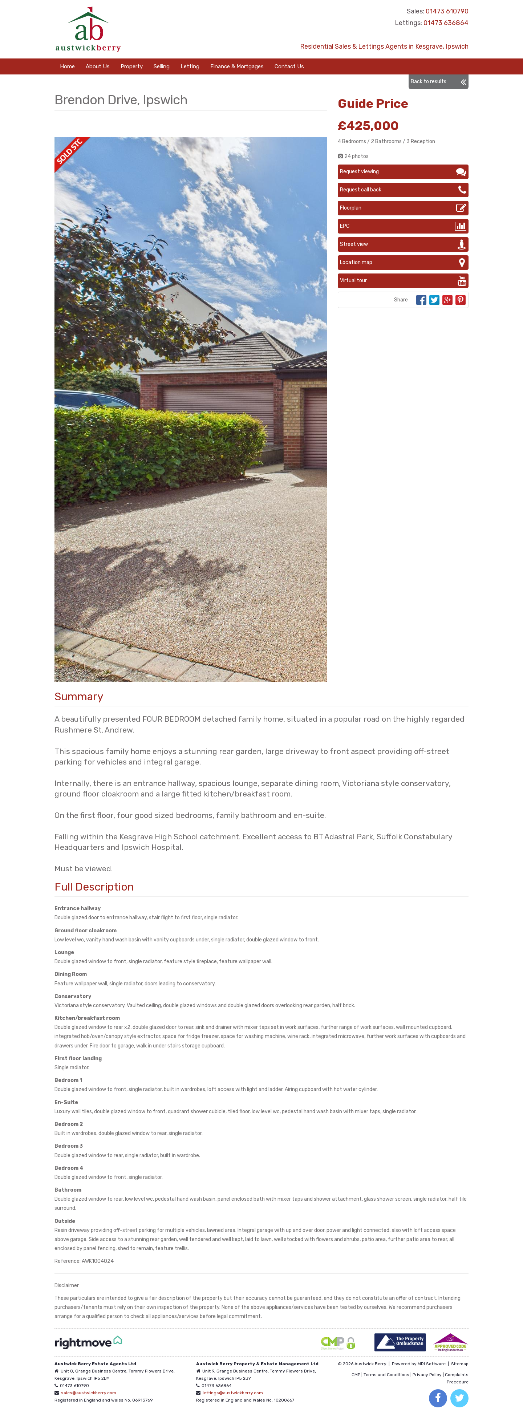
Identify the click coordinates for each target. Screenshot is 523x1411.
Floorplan (403, 208)
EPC (403, 226)
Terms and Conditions (386, 1374)
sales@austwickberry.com (88, 1392)
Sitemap (460, 1363)
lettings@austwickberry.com (233, 1392)
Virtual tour (403, 281)
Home (67, 66)
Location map (403, 263)
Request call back (403, 190)
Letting (190, 66)
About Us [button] (98, 66)
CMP (356, 1374)
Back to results (438, 82)
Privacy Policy (427, 1374)
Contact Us (289, 66)
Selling (162, 66)
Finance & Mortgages (237, 66)
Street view (403, 244)
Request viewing (403, 172)
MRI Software (432, 1363)
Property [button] (132, 66)
